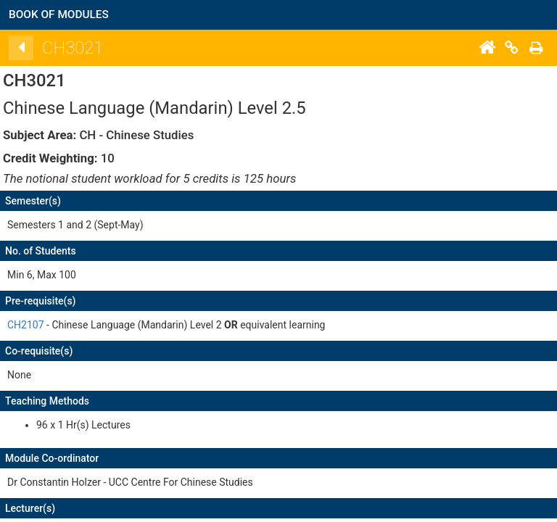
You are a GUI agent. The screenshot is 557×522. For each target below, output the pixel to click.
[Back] (26, 48)
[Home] (491, 48)
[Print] (541, 48)
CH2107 (30, 325)
